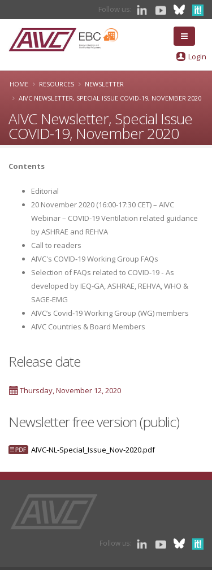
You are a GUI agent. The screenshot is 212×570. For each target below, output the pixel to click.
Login (197, 56)
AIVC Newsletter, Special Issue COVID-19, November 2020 (110, 98)
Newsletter (104, 84)
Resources (56, 84)
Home (19, 84)
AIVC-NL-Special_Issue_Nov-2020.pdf (93, 450)
